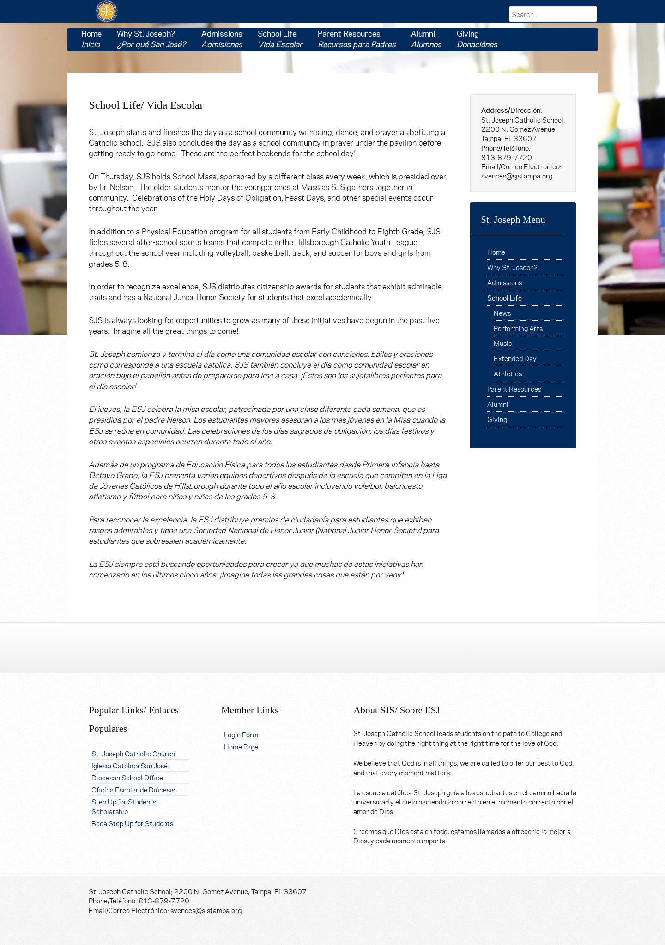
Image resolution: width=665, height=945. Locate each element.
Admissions (221, 38)
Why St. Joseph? (151, 38)
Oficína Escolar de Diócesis (133, 789)
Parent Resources (357, 38)
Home (91, 38)
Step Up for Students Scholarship (123, 806)
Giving (477, 38)
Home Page (241, 746)
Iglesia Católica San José (129, 765)
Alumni (426, 38)
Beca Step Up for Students (132, 823)
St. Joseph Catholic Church (133, 753)
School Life (280, 38)
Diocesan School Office (127, 777)
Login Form (241, 734)
